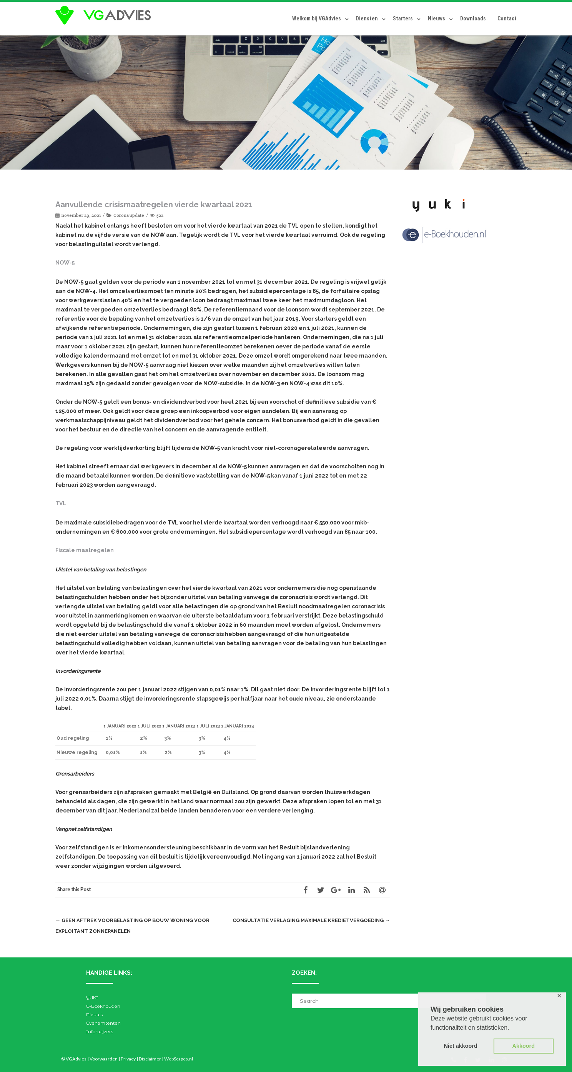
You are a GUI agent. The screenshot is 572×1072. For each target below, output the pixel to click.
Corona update (128, 215)
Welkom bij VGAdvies (316, 18)
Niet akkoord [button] (460, 1046)
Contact (507, 18)
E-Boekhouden (103, 1006)
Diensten (367, 18)
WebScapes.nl (178, 1059)
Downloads (473, 18)
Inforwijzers (99, 1031)
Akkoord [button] (523, 1046)
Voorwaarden (104, 1059)
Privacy (128, 1059)
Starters (403, 18)
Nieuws (436, 18)
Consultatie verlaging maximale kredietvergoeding (311, 920)
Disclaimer (150, 1059)
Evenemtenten (103, 1023)
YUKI (92, 997)
